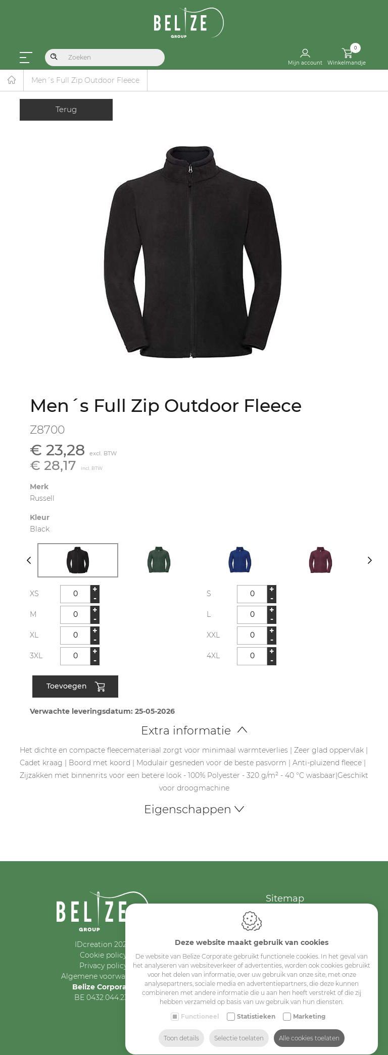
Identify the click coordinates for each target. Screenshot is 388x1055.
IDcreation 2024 (103, 944)
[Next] (369, 560)
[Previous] (28, 560)
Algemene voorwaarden (103, 976)
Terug (66, 109)
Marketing (309, 1007)
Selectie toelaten (239, 1028)
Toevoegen (75, 687)
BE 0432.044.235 (103, 997)
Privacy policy (103, 965)
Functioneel (200, 1007)
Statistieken (256, 1007)
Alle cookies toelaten (309, 1028)
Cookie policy (103, 955)
